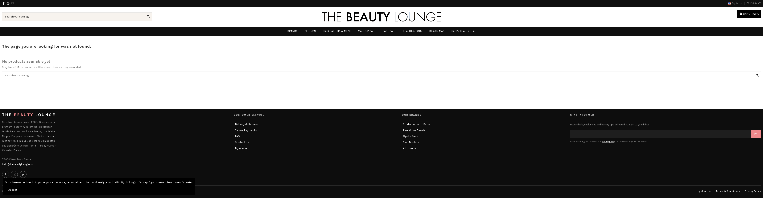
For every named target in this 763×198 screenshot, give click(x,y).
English (735, 3)
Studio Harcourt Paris (416, 124)
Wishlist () (753, 3)
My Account (242, 148)
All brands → (411, 148)
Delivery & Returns (246, 124)
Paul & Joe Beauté (414, 130)
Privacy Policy (753, 191)
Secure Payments (246, 130)
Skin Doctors (411, 142)
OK (755, 133)
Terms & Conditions (728, 191)
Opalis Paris (410, 136)
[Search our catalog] (148, 16)
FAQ (237, 136)
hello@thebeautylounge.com (18, 164)
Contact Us (242, 142)
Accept (12, 189)
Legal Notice (704, 191)
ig (14, 174)
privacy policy (608, 141)
